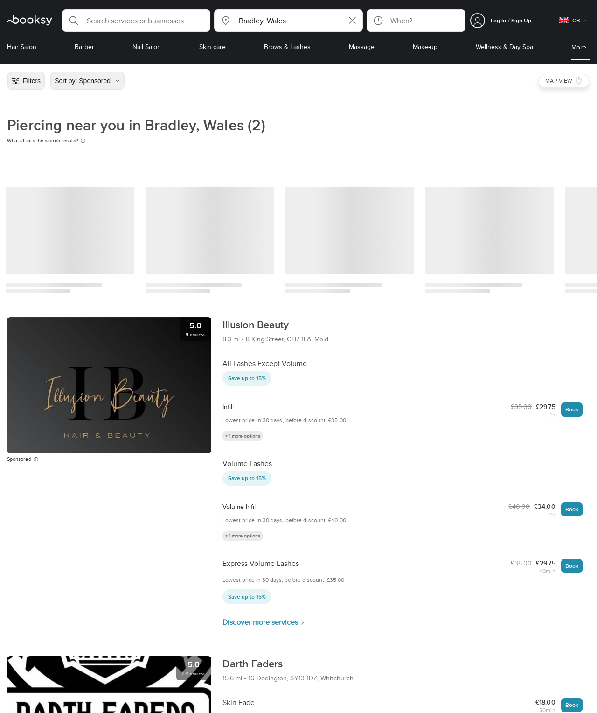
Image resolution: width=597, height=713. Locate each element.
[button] (136, 20)
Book (571, 409)
